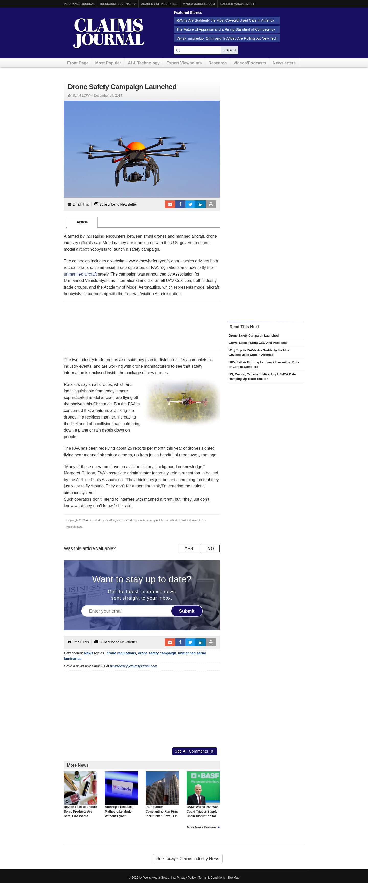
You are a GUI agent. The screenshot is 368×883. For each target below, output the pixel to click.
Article (82, 222)
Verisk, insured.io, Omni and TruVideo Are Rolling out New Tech (227, 38)
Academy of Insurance (159, 3)
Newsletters (284, 63)
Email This (78, 204)
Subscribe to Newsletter (115, 204)
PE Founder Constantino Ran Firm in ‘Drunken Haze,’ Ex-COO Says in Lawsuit (162, 796)
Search (229, 50)
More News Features (202, 827)
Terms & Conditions (211, 877)
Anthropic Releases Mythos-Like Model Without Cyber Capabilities (121, 796)
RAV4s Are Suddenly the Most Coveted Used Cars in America (225, 20)
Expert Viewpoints (184, 63)
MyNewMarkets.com (199, 3)
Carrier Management (237, 3)
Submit (187, 611)
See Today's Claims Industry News (187, 858)
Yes (189, 548)
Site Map (233, 877)
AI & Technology (144, 63)
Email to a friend (170, 204)
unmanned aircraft (80, 274)
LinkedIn (200, 204)
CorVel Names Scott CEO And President (258, 343)
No (211, 548)
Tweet (190, 204)
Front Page (78, 63)
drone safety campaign (157, 653)
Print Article (211, 204)
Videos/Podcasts (249, 63)
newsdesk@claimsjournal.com (133, 666)
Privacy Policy (186, 877)
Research (217, 63)
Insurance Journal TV (118, 3)
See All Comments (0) (195, 751)
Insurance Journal (79, 3)
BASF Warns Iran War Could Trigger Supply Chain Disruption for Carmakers (203, 796)
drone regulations (121, 653)
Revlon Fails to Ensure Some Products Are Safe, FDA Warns (80, 794)
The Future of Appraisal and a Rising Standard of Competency (226, 29)
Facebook (180, 204)
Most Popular (108, 63)
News (88, 653)
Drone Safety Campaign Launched (254, 335)
